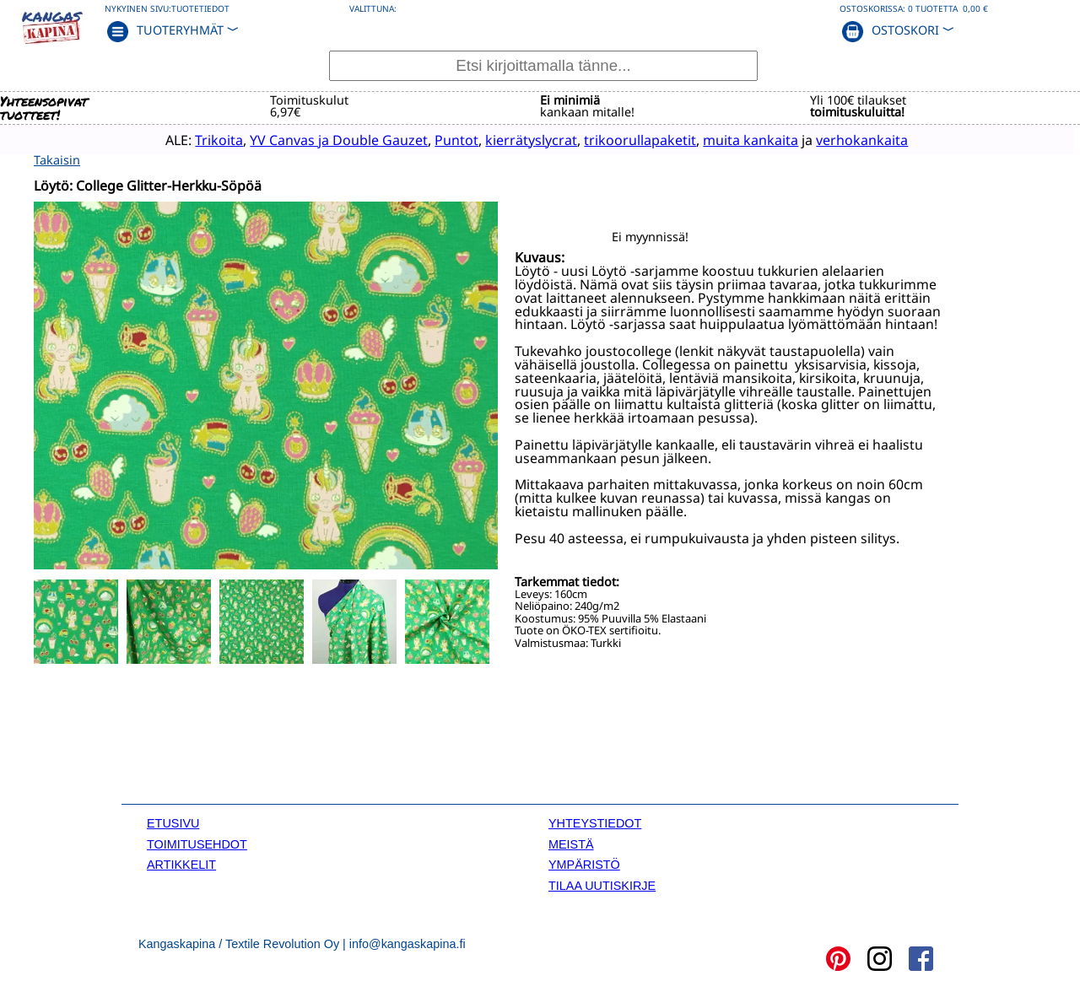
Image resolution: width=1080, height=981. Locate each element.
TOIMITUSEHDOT (197, 842)
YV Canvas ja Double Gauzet (313, 139)
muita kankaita (725, 139)
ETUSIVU (173, 822)
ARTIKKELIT (181, 863)
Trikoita (194, 139)
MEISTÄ (571, 842)
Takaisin (57, 159)
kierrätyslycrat (506, 139)
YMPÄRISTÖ (584, 863)
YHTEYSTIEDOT (594, 822)
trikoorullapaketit (615, 139)
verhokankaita (837, 139)
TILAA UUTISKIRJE (602, 884)
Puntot (431, 139)
